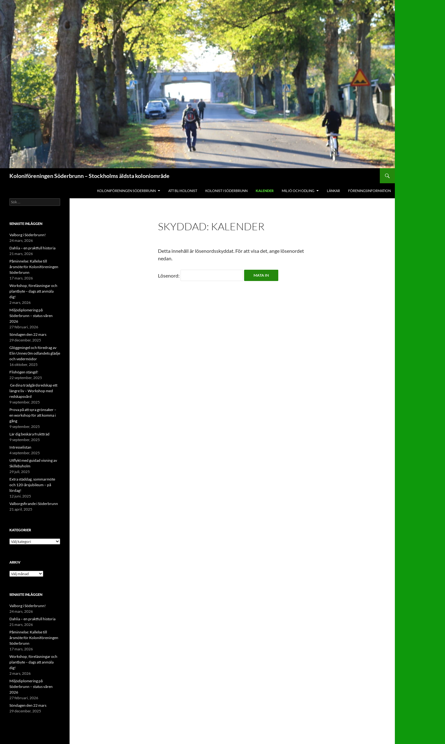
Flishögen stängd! (23, 372)
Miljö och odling (298, 191)
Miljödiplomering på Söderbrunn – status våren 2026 (31, 316)
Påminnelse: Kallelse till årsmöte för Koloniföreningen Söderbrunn (33, 267)
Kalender (265, 191)
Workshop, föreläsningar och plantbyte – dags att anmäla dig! (33, 291)
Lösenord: (200, 275)
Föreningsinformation (369, 191)
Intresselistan (20, 447)
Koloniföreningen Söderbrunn (126, 191)
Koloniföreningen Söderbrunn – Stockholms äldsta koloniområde (89, 175)
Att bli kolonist (182, 191)
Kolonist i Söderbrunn (226, 191)
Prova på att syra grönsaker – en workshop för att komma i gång (32, 415)
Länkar (333, 191)
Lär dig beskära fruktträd (29, 434)
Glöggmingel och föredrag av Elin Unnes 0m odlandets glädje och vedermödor (34, 353)
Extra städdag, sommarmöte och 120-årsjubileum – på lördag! (32, 485)
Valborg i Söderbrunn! (27, 234)
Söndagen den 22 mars (27, 334)
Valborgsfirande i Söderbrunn (33, 503)
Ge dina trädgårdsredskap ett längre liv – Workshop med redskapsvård (33, 391)
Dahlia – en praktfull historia (32, 248)
